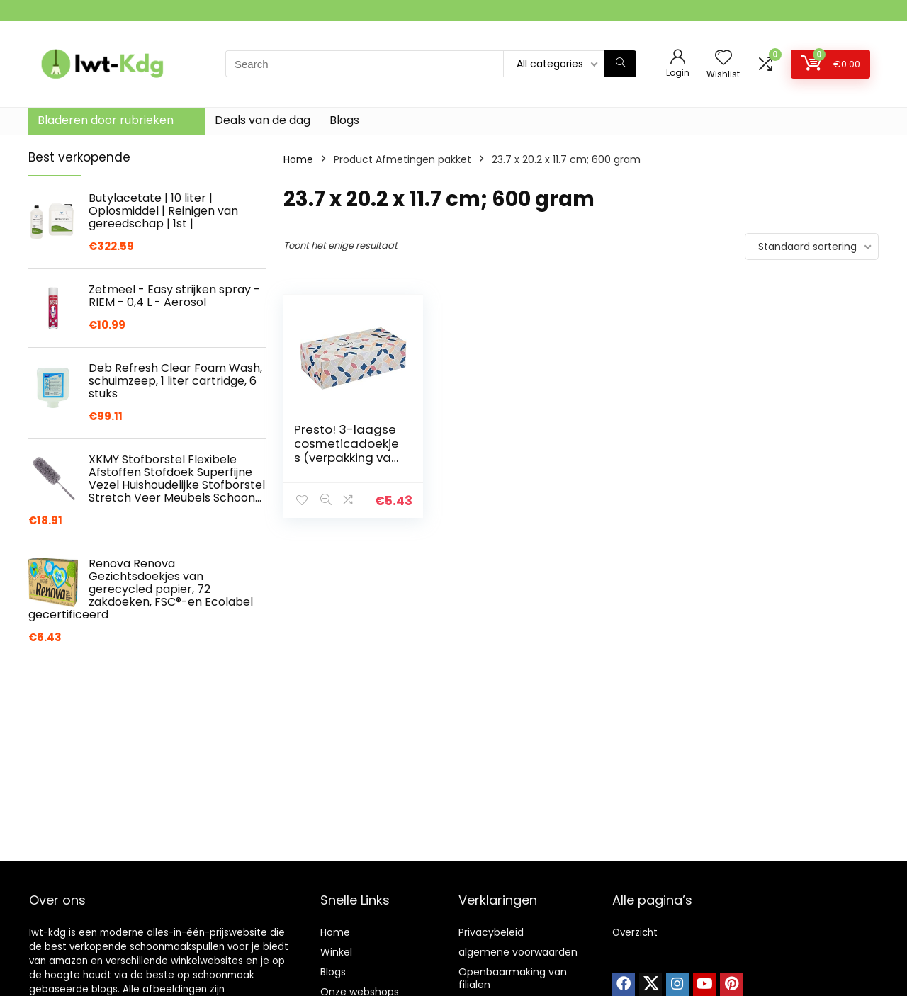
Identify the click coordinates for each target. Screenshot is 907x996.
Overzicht (635, 932)
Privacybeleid (491, 932)
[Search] (620, 63)
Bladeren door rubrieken (106, 120)
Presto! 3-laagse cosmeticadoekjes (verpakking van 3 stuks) (346, 450)
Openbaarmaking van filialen (512, 978)
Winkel (336, 952)
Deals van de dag (262, 120)
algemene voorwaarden (518, 952)
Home (298, 159)
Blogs (344, 120)
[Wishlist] (723, 58)
